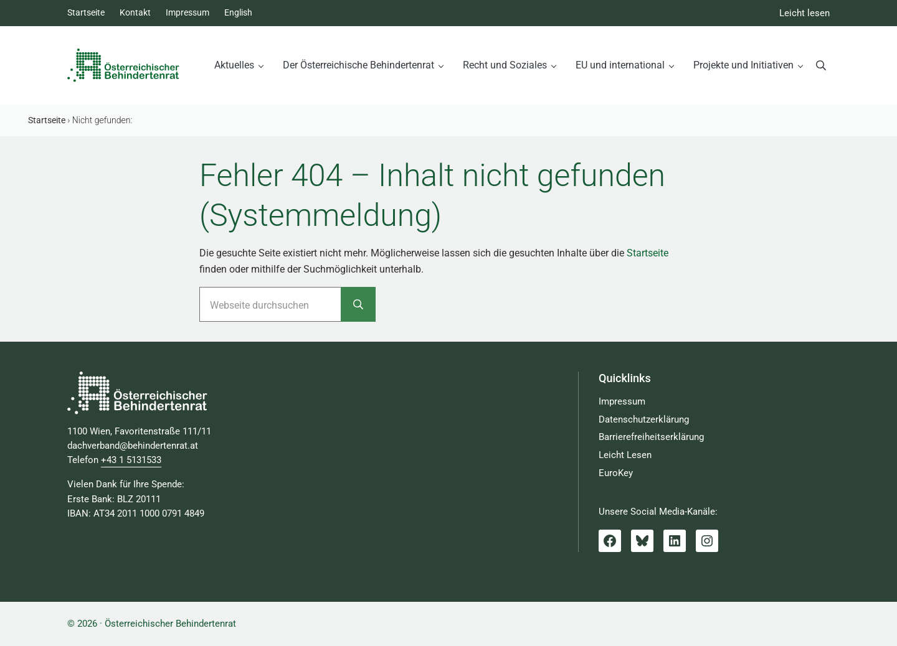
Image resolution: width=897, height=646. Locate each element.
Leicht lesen (804, 13)
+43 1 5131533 (131, 460)
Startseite (647, 253)
